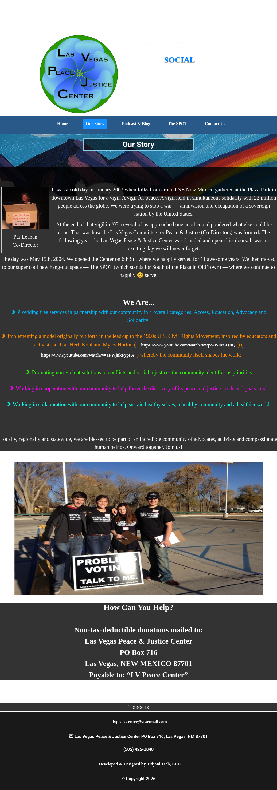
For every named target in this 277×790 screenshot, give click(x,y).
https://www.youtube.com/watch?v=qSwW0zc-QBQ (188, 345)
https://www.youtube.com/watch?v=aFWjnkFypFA (87, 355)
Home (62, 123)
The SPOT (177, 123)
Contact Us (215, 123)
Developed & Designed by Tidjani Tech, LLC (140, 764)
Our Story (95, 123)
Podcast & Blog (136, 123)
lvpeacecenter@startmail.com (140, 722)
